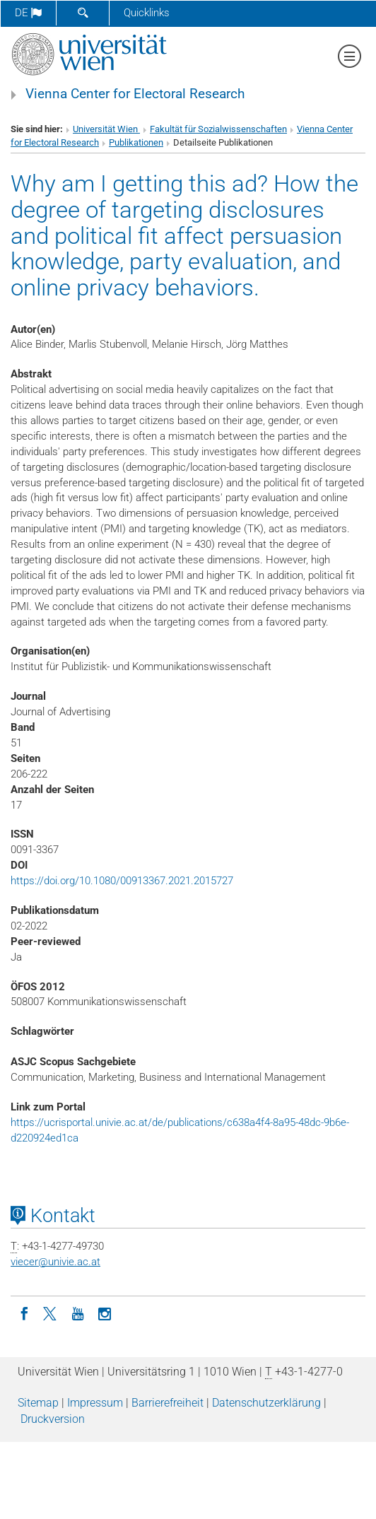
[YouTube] (77, 1312)
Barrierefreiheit (167, 1402)
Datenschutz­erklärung (266, 1402)
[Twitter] (50, 1312)
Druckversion (52, 1419)
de (28, 12)
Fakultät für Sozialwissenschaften (218, 129)
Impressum (95, 1402)
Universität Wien (106, 129)
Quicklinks (147, 12)
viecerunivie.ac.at (55, 1261)
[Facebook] (24, 1312)
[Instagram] (104, 1312)
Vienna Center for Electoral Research (135, 94)
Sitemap (38, 1402)
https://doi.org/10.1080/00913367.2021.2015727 (122, 880)
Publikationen (136, 142)
